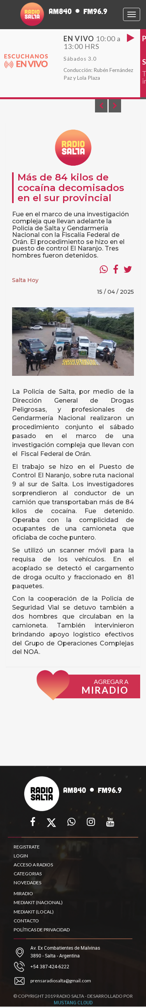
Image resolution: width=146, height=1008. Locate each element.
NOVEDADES (27, 882)
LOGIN (21, 856)
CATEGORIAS (28, 874)
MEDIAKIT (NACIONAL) (38, 902)
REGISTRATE (27, 847)
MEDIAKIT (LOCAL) (34, 912)
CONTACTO (26, 921)
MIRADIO (23, 893)
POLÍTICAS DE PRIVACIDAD (42, 930)
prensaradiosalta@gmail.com (60, 980)
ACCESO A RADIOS (33, 865)
